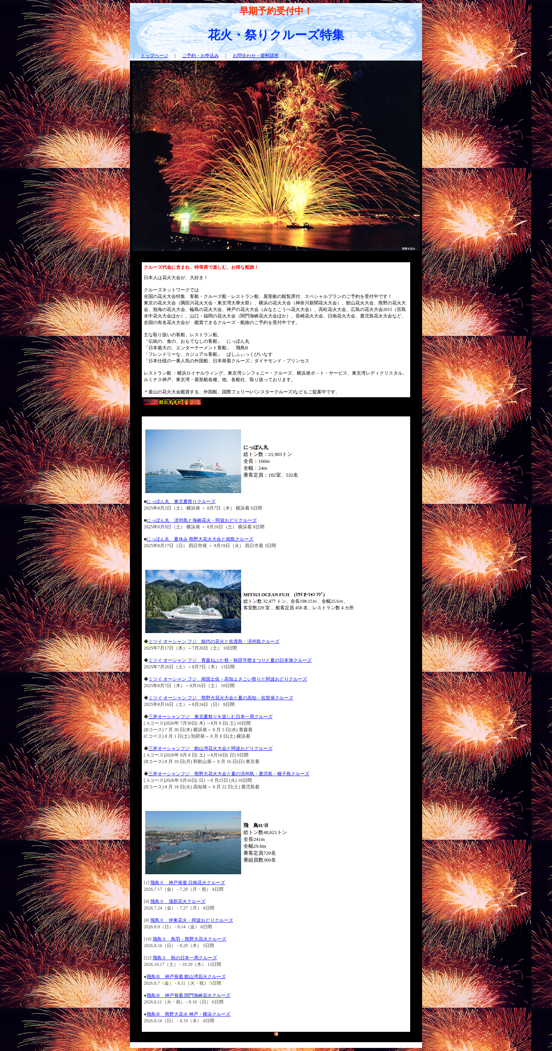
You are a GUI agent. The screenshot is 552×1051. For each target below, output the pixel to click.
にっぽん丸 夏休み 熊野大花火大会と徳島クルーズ (199, 539)
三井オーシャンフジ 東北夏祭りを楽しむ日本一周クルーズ (210, 716)
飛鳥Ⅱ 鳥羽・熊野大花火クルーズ (189, 939)
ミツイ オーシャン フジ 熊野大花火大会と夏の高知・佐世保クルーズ (220, 698)
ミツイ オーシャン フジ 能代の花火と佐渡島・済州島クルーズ (213, 641)
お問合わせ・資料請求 (256, 55)
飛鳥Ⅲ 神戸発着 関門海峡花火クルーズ (188, 995)
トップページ (154, 55)
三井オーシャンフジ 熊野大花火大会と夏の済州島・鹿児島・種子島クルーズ (228, 773)
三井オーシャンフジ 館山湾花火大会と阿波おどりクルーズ (210, 748)
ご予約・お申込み (200, 55)
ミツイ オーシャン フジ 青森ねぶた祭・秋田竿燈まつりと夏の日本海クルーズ (230, 660)
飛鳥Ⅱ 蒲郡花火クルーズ (177, 901)
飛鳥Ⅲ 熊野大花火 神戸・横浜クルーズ (188, 1014)
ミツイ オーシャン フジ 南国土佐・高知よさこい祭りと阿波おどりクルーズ (227, 679)
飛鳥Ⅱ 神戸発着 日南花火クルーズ (187, 882)
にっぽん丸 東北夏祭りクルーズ (180, 501)
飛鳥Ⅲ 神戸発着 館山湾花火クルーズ (186, 976)
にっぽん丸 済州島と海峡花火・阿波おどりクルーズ (201, 520)
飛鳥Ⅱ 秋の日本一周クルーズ (185, 958)
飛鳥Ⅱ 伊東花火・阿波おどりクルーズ (191, 920)
